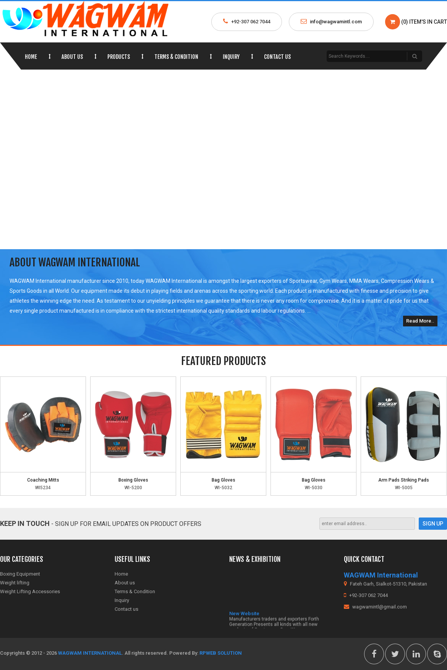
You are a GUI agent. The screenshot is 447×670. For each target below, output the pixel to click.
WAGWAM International (90, 653)
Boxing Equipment (20, 574)
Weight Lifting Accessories (30, 591)
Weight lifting (14, 583)
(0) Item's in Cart (416, 22)
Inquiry (231, 57)
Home (31, 57)
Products (118, 57)
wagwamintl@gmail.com (375, 607)
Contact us (277, 57)
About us (72, 57)
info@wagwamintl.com (336, 21)
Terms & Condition (176, 57)
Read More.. (420, 321)
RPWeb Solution (220, 653)
